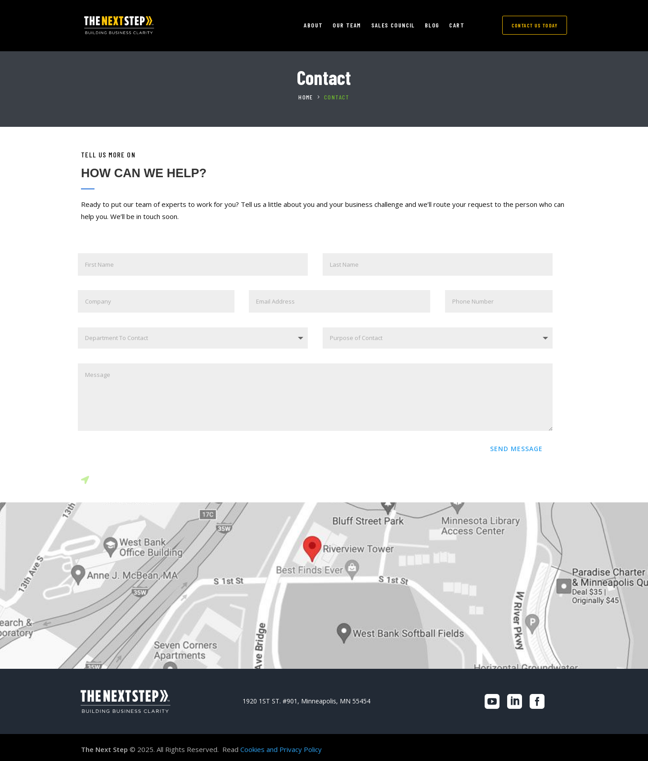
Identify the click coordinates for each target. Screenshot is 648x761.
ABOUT (313, 25)
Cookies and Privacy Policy (281, 749)
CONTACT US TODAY (535, 25)
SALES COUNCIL (393, 25)
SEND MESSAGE (516, 448)
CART (456, 25)
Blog (432, 25)
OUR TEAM (347, 25)
